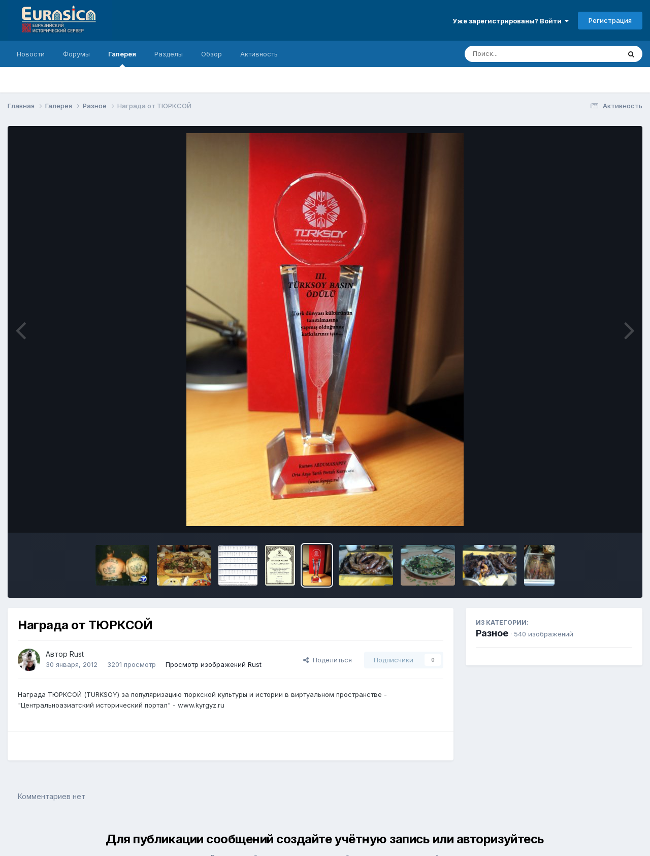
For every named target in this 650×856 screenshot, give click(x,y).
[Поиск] (523, 54)
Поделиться (327, 660)
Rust (77, 654)
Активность (259, 54)
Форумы (76, 54)
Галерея (122, 58)
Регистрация (610, 20)
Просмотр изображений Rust (214, 664)
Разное (492, 633)
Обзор (211, 54)
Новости (31, 54)
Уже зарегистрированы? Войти (510, 21)
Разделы (168, 54)
